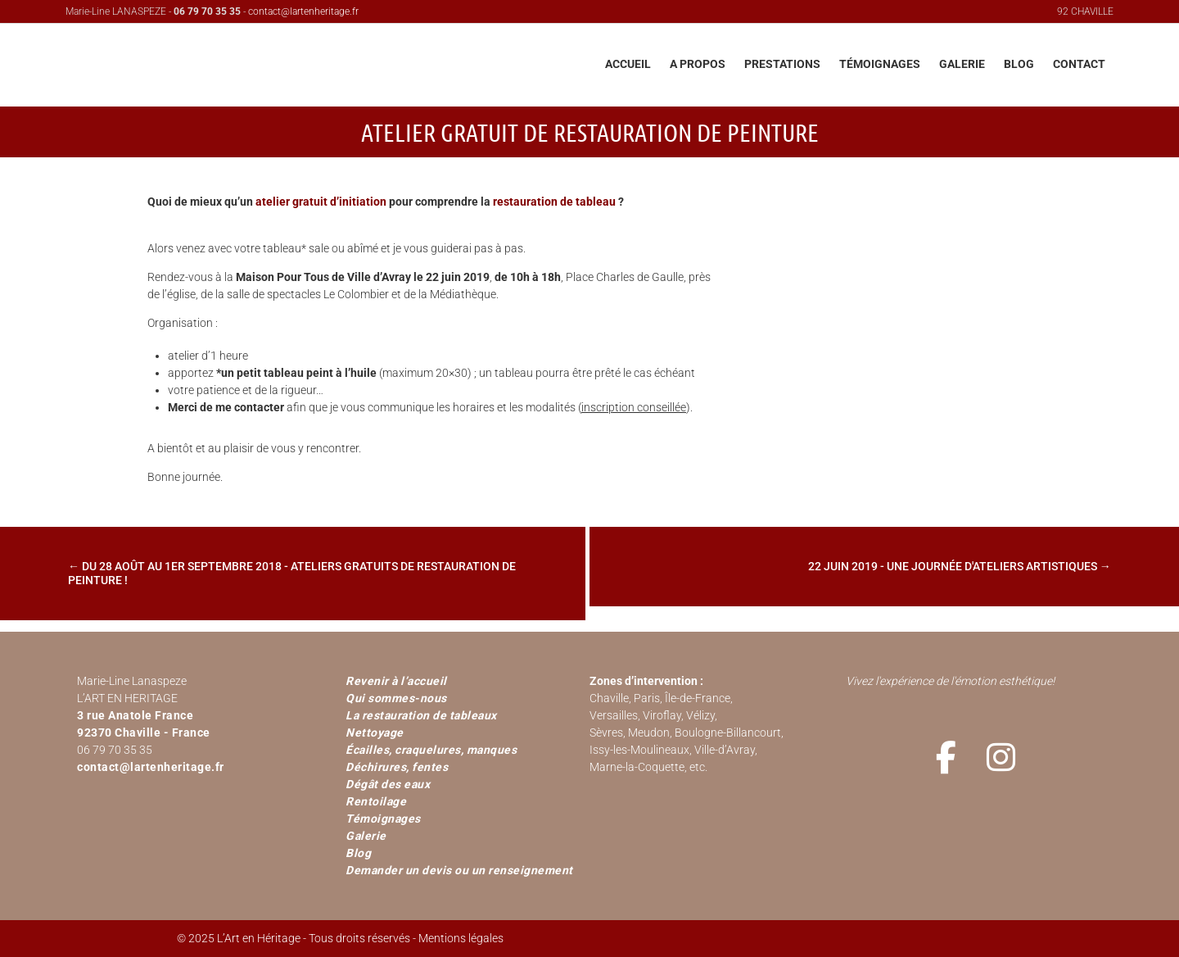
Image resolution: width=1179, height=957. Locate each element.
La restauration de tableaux (421, 715)
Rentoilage (376, 801)
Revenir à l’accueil (396, 680)
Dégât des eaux (388, 784)
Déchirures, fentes (397, 766)
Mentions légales (461, 938)
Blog (358, 852)
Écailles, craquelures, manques (431, 749)
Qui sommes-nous (396, 698)
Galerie (366, 835)
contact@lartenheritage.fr (303, 11)
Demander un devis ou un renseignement (459, 870)
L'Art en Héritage (266, 69)
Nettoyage (375, 732)
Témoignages (383, 818)
